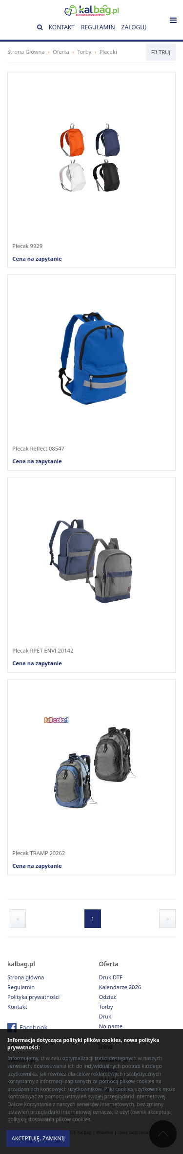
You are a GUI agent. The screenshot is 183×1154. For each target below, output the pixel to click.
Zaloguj (134, 27)
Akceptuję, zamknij (38, 1138)
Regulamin (98, 27)
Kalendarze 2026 (120, 987)
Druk (105, 1016)
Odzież (107, 996)
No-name (111, 1026)
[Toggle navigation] (173, 20)
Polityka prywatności (33, 996)
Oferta (61, 51)
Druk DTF (110, 977)
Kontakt (62, 27)
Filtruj (160, 52)
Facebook (34, 1027)
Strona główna (25, 977)
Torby (84, 51)
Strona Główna (26, 51)
